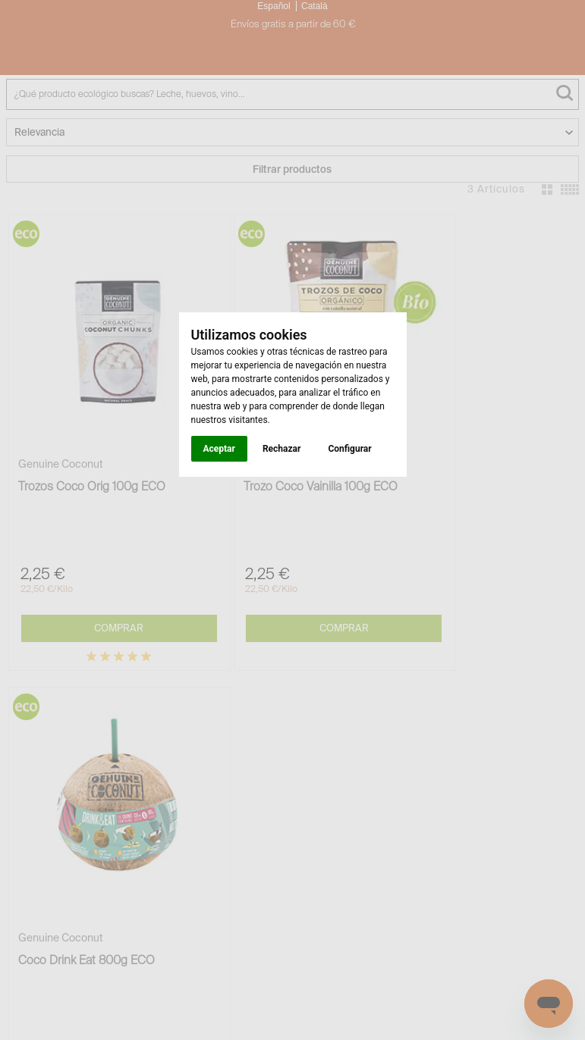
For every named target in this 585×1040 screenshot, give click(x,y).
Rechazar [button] (281, 448)
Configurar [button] (349, 448)
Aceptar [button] (219, 448)
